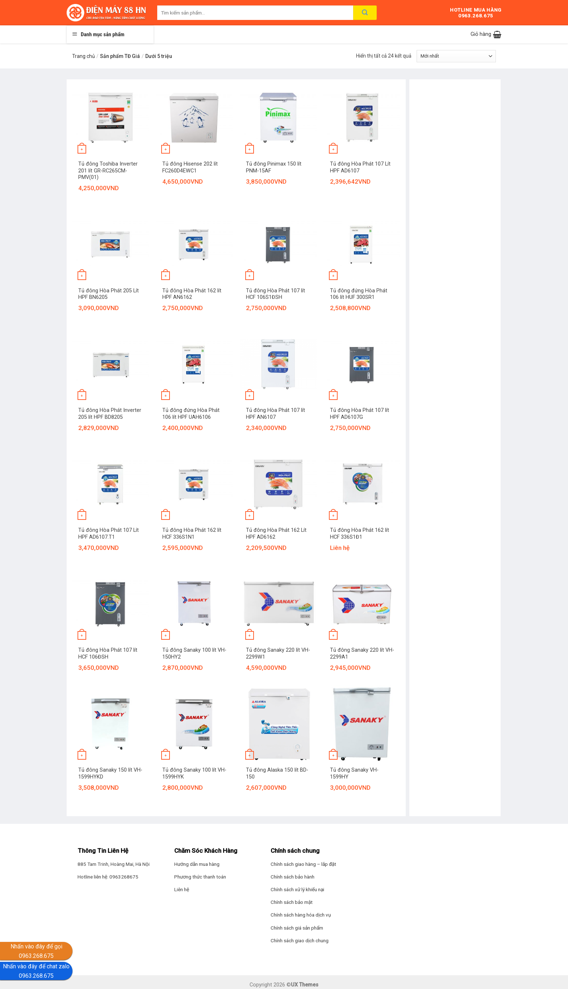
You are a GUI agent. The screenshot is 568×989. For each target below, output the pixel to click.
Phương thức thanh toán (200, 877)
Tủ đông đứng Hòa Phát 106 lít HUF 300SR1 (358, 294)
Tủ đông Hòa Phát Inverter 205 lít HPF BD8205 (109, 413)
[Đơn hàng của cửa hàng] (456, 56)
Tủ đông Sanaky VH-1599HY (354, 773)
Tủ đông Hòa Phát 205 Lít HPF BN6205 (108, 294)
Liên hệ (181, 889)
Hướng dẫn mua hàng (197, 864)
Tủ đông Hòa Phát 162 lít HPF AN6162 (191, 294)
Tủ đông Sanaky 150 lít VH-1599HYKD (110, 773)
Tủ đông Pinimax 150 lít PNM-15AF (273, 167)
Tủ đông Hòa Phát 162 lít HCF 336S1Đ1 (359, 533)
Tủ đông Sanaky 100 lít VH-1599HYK (194, 773)
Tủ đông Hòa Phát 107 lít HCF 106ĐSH (107, 653)
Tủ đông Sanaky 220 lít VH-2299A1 (362, 653)
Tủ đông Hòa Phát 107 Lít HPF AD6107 (360, 167)
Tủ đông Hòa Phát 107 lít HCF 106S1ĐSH (275, 294)
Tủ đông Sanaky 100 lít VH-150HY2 (194, 653)
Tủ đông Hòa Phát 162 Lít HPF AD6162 (276, 533)
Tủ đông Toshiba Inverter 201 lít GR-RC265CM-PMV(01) (108, 170)
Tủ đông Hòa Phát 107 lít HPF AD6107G (359, 413)
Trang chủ (83, 56)
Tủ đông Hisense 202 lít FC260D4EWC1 (190, 167)
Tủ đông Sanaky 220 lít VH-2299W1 (278, 653)
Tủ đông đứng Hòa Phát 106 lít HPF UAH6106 (191, 413)
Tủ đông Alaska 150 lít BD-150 (277, 773)
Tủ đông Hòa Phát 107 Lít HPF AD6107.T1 (108, 533)
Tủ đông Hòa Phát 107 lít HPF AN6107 (275, 413)
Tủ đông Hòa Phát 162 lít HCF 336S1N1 (191, 533)
